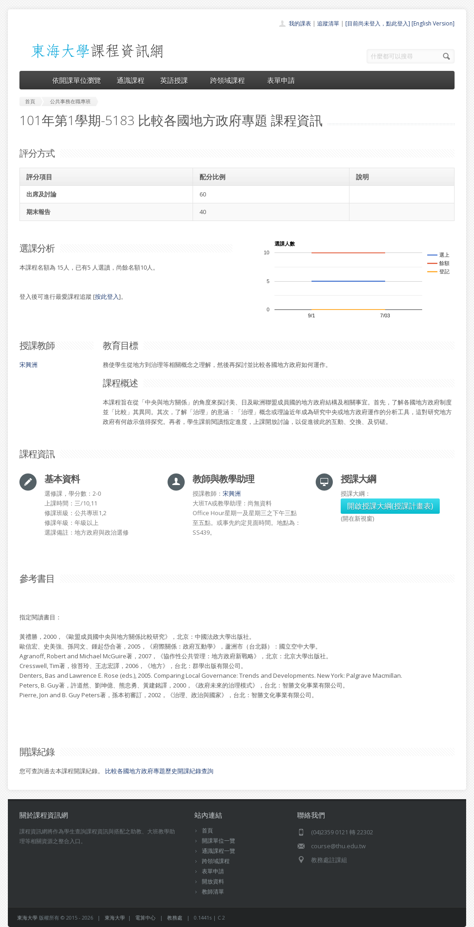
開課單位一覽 (218, 841)
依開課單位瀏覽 (76, 80)
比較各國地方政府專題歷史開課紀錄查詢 (159, 771)
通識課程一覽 (218, 851)
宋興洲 (28, 364)
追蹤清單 (328, 23)
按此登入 (107, 296)
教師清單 (213, 891)
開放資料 (213, 881)
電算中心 (145, 917)
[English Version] (433, 23)
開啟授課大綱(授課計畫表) (390, 506)
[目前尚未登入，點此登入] (377, 23)
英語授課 (177, 80)
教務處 (174, 917)
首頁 (207, 830)
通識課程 (130, 80)
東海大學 (27, 917)
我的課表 (300, 23)
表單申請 (281, 80)
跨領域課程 (230, 80)
